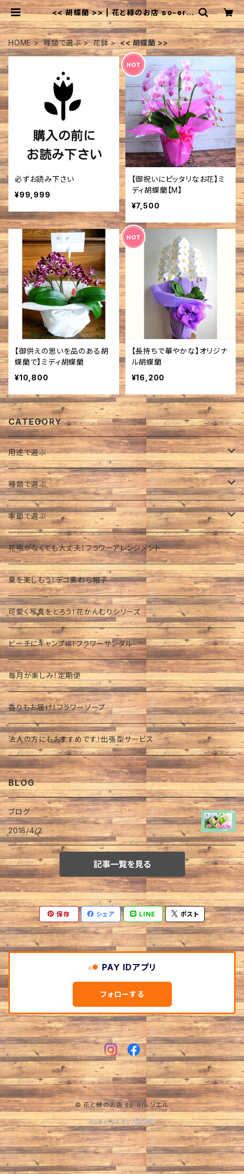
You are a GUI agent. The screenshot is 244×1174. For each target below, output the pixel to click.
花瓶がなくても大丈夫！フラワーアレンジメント (84, 547)
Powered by (122, 1121)
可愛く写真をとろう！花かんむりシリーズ (74, 611)
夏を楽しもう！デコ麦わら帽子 (58, 579)
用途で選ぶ (27, 452)
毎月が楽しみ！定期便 (44, 675)
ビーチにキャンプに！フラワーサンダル (70, 643)
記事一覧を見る (122, 864)
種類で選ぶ (62, 42)
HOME (19, 42)
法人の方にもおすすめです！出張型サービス (81, 739)
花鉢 (101, 42)
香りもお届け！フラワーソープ (57, 707)
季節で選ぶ (27, 516)
